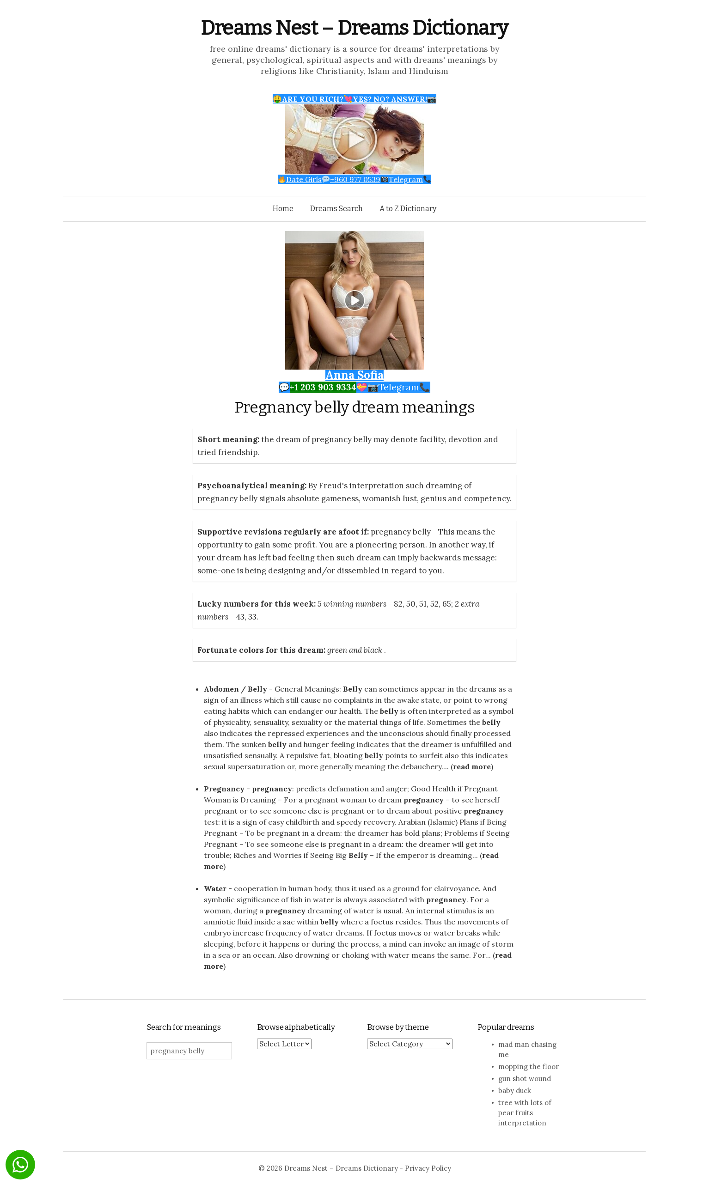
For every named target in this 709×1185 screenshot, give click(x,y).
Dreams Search (336, 208)
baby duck (514, 1090)
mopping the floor (528, 1066)
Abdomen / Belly (235, 688)
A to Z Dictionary (407, 208)
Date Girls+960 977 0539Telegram (354, 179)
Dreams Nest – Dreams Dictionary (354, 28)
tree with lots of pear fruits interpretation (524, 1112)
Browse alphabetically (296, 1027)
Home (283, 208)
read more (472, 766)
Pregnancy (224, 788)
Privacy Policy (428, 1168)
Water (215, 888)
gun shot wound (524, 1078)
